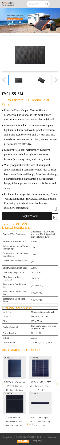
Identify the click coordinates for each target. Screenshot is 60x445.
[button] (3, 384)
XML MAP (38, 440)
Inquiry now (30, 216)
